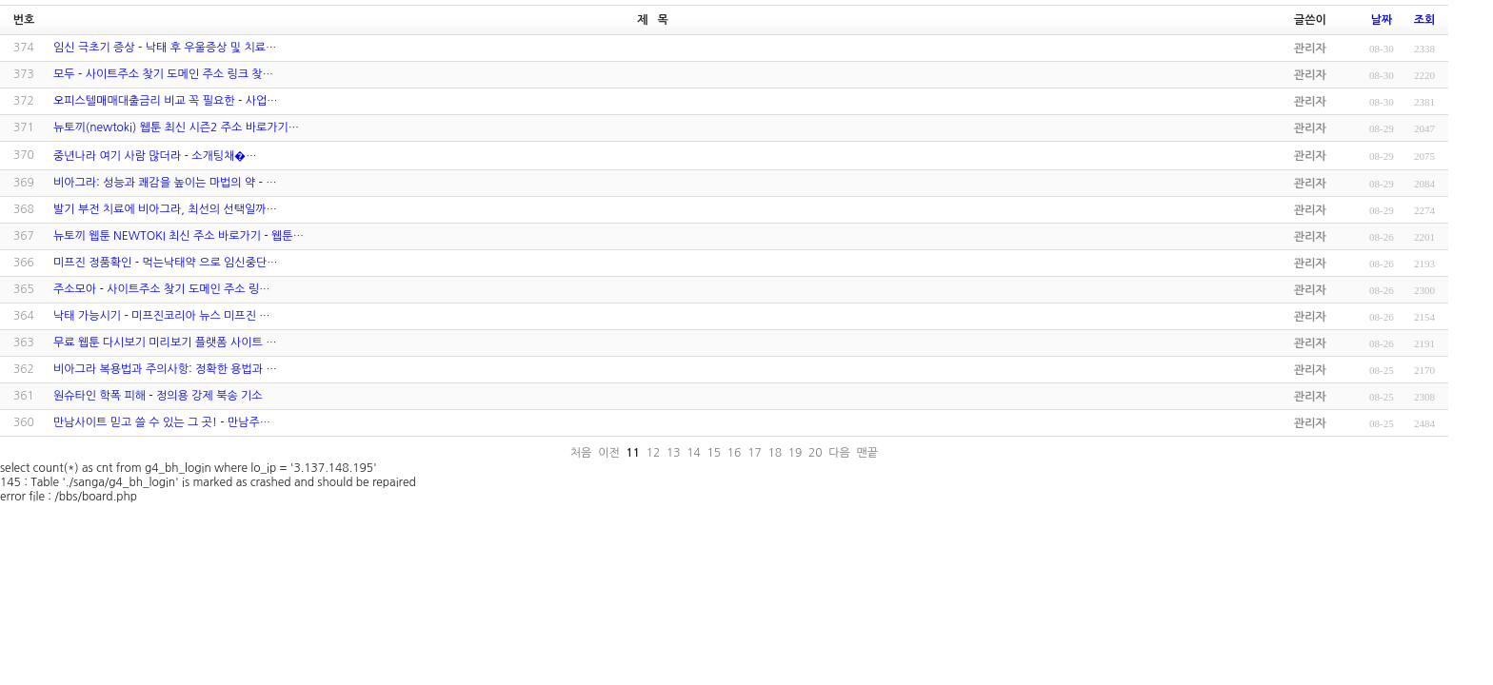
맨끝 (868, 453)
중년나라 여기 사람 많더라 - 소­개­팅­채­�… (155, 156)
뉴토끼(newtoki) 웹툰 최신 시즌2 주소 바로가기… (176, 127)
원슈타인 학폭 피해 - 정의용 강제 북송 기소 (158, 395)
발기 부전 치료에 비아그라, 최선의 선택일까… (165, 209)
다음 (839, 453)
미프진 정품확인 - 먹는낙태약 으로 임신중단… (165, 262)
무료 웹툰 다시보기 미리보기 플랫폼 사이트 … (164, 342)
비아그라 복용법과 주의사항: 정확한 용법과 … (165, 369)
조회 (1425, 20)
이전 (609, 453)
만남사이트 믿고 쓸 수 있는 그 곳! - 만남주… (161, 422)
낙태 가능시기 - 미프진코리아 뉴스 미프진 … (161, 316)
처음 (581, 453)
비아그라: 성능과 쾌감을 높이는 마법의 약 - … (165, 182)
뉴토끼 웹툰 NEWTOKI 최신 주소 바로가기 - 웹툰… (178, 236)
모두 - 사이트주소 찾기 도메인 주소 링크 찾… (163, 74)
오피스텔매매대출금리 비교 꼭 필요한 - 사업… (165, 101)
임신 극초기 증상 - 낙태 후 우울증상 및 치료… (164, 47)
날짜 (1382, 20)
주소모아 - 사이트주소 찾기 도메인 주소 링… (161, 289)
